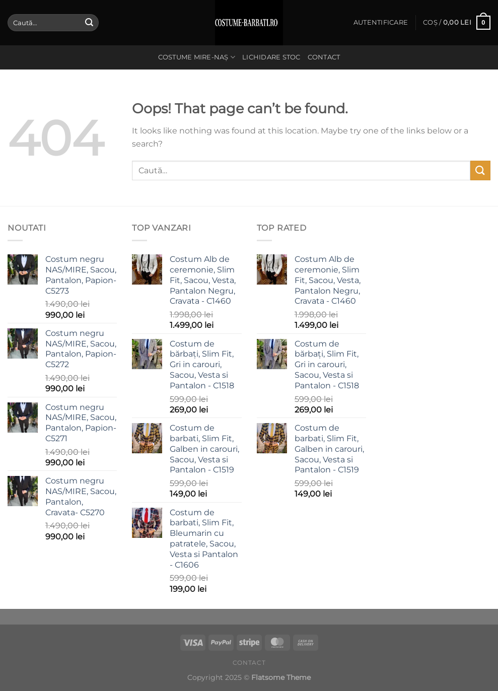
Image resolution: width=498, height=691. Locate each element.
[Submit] (89, 22)
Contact (324, 57)
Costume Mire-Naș (197, 57)
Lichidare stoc (271, 57)
